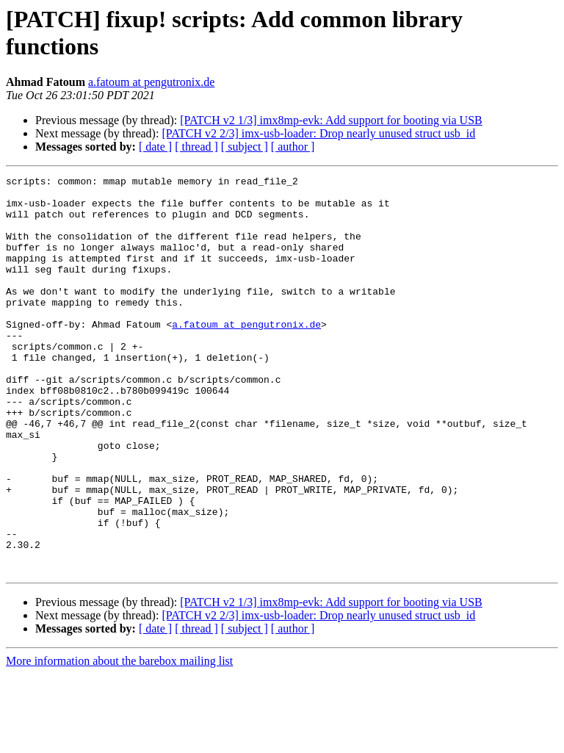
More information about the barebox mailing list (119, 740)
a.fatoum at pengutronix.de (151, 82)
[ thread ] (196, 146)
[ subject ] (244, 146)
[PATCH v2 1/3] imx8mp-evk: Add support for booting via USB (331, 120)
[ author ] (293, 146)
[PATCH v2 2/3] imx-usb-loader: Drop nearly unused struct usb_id (318, 133)
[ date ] (155, 146)
